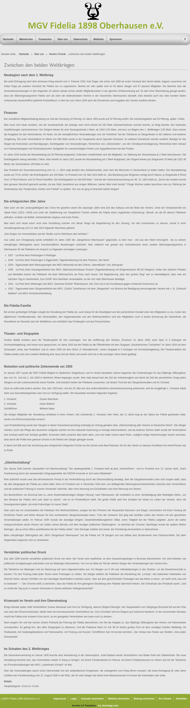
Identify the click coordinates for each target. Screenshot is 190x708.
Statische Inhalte (30, 686)
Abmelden (181, 698)
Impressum (59, 698)
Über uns (62, 39)
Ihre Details (165, 698)
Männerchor (26, 39)
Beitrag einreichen (144, 698)
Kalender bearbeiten (92, 698)
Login (73, 698)
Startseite (8, 39)
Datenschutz (80, 39)
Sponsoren (115, 39)
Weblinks (98, 39)
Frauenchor (45, 39)
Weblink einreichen (118, 698)
